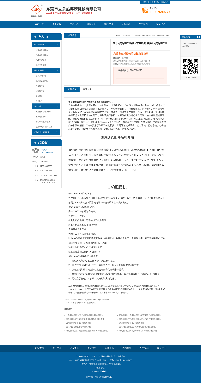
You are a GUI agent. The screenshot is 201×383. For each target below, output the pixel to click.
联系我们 (164, 2)
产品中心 (74, 24)
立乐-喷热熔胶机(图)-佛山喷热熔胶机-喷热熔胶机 (84, 315)
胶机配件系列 (39, 70)
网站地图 (108, 377)
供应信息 (146, 2)
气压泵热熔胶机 (42, 55)
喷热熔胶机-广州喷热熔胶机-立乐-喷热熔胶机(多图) (85, 319)
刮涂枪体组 (40, 91)
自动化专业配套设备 (41, 132)
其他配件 (39, 101)
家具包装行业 (41, 117)
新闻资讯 (108, 24)
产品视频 (143, 24)
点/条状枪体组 (41, 76)
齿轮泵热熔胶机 (42, 50)
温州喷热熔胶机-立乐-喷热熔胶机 (78, 323)
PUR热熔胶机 (41, 60)
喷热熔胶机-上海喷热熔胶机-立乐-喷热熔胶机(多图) (138, 331)
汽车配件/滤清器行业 (43, 112)
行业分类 (37, 106)
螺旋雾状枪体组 (42, 81)
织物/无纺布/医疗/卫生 (44, 127)
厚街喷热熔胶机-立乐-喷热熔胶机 (131, 323)
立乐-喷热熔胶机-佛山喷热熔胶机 (83, 303)
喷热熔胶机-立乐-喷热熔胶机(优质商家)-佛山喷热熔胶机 (140, 315)
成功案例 (125, 24)
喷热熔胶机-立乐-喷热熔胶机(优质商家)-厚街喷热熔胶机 (87, 331)
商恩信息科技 (100, 377)
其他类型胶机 (41, 65)
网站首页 (39, 24)
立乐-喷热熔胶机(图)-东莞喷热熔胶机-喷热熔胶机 (151, 35)
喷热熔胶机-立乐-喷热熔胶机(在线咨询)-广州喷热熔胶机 (140, 319)
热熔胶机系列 (39, 45)
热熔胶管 (39, 96)
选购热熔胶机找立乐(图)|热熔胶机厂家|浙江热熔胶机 (90, 299)
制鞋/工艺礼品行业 (43, 122)
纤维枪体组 (40, 86)
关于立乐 (155, 2)
